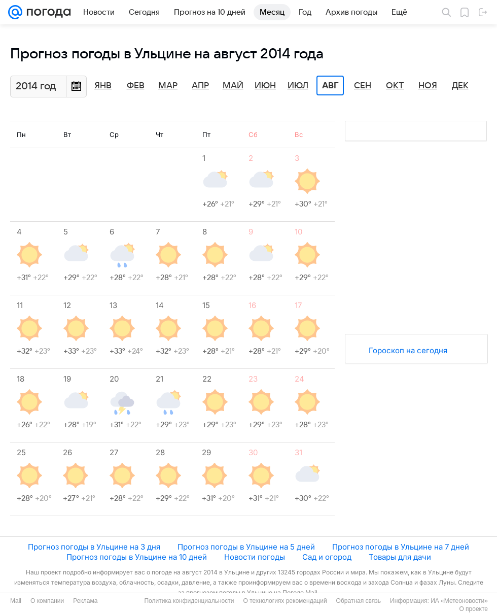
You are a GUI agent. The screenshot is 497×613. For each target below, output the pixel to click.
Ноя (427, 85)
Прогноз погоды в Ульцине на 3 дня (94, 547)
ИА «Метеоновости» (459, 600)
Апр (200, 85)
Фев (136, 85)
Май (233, 85)
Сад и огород (326, 557)
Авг (330, 85)
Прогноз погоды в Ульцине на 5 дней (246, 547)
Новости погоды (254, 557)
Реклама (85, 600)
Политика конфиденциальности (189, 600)
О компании (47, 600)
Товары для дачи (400, 557)
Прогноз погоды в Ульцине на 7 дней (400, 547)
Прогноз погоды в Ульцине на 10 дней (136, 557)
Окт (395, 85)
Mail (15, 600)
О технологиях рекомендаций (285, 600)
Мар (168, 85)
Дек (460, 85)
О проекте (473, 608)
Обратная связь (358, 600)
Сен (362, 85)
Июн (265, 85)
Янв (103, 85)
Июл (298, 85)
